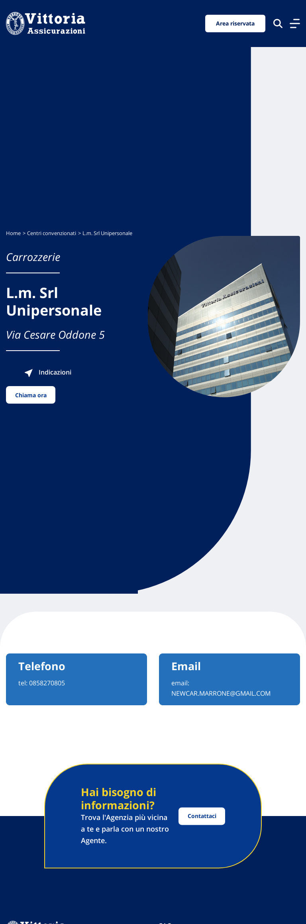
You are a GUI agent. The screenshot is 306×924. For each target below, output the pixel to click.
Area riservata (235, 23)
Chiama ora (31, 395)
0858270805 (47, 683)
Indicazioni (47, 372)
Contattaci (202, 816)
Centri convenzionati (51, 233)
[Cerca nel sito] (277, 23)
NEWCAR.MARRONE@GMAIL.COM (221, 693)
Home (13, 233)
